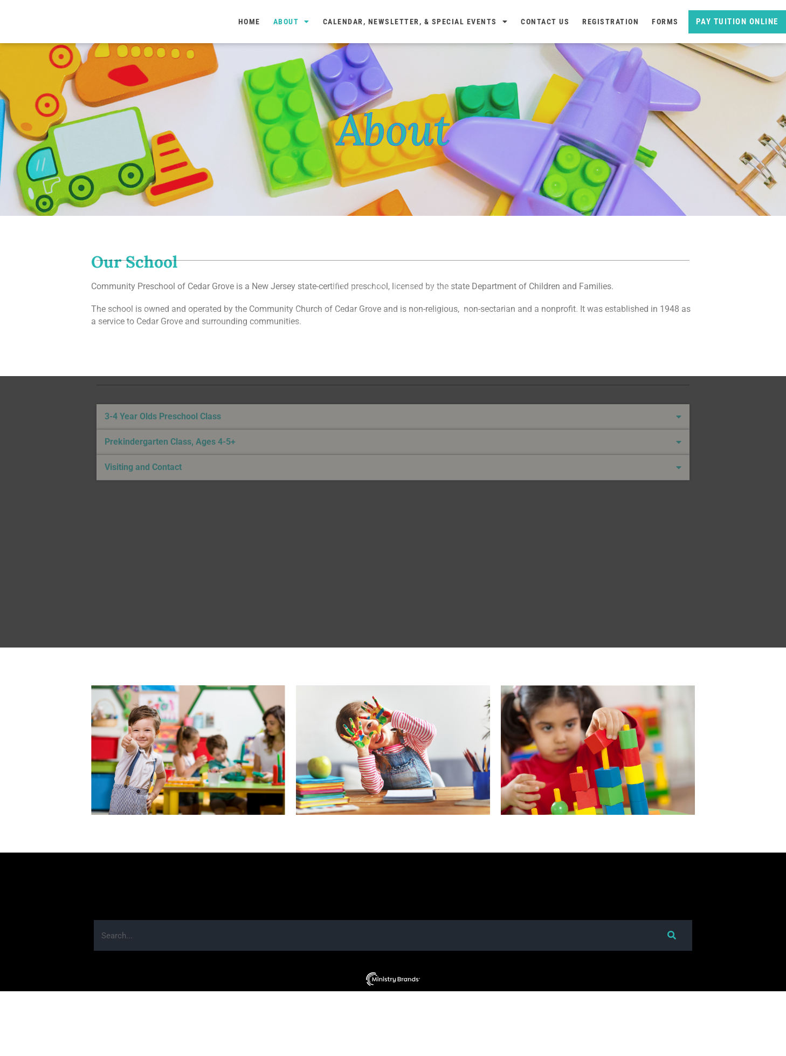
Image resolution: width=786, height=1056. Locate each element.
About (291, 54)
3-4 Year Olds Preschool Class (163, 420)
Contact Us (545, 54)
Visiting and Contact (143, 471)
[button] (393, 421)
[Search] (671, 1000)
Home (249, 54)
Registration (610, 54)
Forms (665, 54)
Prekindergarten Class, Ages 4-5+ (170, 446)
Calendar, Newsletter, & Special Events (415, 54)
